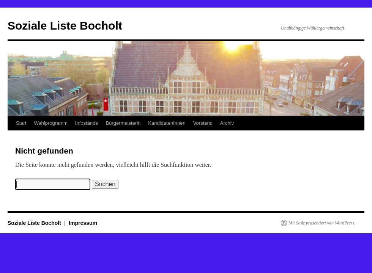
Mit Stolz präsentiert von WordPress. (321, 223)
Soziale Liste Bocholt (65, 25)
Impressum (83, 223)
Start (21, 123)
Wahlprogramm (50, 123)
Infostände (86, 123)
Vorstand (203, 123)
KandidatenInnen (166, 123)
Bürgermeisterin (123, 123)
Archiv (227, 123)
